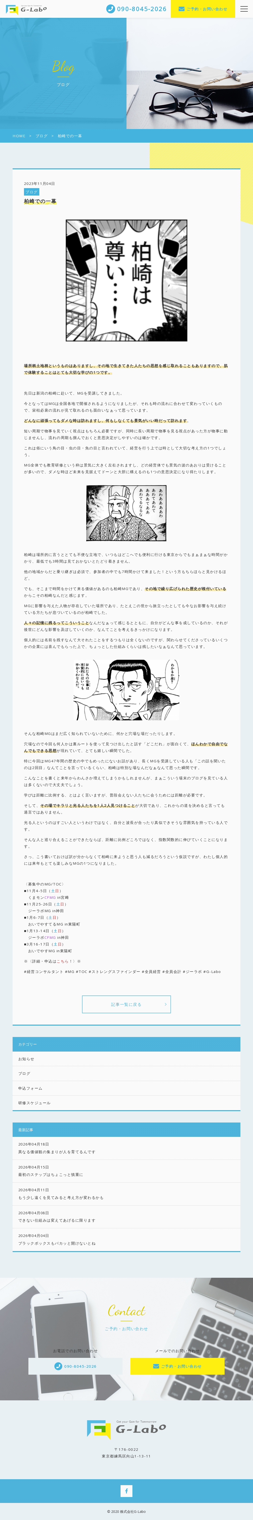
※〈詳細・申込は (40, 961)
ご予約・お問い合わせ (207, 8)
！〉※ (75, 961)
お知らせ (26, 1058)
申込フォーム (30, 1088)
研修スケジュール (34, 1102)
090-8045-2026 (80, 1366)
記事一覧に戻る (126, 1004)
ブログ (31, 191)
